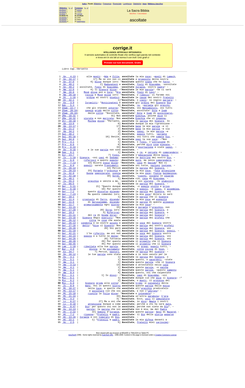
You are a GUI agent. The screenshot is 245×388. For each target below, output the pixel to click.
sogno (148, 84)
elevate (165, 159)
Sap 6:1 (68, 168)
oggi (138, 153)
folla (106, 338)
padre (160, 90)
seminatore (163, 344)
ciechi (142, 197)
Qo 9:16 (69, 165)
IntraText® (72, 386)
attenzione (168, 190)
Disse (98, 84)
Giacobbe (154, 87)
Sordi (115, 197)
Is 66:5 (68, 206)
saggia (89, 118)
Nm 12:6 (68, 93)
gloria (159, 363)
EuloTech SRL (107, 386)
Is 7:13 (69, 181)
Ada (106, 77)
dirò (149, 159)
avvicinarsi (164, 121)
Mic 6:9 (68, 325)
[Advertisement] (122, 35)
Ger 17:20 (69, 237)
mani (88, 328)
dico (143, 347)
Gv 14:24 (69, 357)
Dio (169, 109)
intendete (144, 338)
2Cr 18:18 (69, 131)
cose (156, 159)
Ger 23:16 (69, 247)
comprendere (170, 168)
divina (93, 285)
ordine (90, 103)
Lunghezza (127, 4)
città (114, 118)
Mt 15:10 (69, 338)
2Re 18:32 (69, 128)
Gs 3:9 (68, 109)
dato (168, 350)
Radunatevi (111, 87)
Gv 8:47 (69, 354)
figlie (157, 194)
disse (113, 93)
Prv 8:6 (68, 159)
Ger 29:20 (69, 259)
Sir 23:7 (68, 172)
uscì (148, 344)
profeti (159, 247)
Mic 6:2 (68, 322)
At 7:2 (68, 363)
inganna (161, 128)
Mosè (86, 96)
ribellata (90, 281)
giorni (116, 328)
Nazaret (172, 360)
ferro (103, 225)
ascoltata (62, 14)
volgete (154, 197)
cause (143, 103)
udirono (152, 335)
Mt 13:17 (69, 335)
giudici (114, 103)
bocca (164, 172)
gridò (98, 118)
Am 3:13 (69, 303)
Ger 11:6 (68, 228)
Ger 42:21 (69, 266)
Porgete (98, 190)
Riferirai (113, 241)
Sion (161, 285)
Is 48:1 (68, 200)
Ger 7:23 (69, 219)
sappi (158, 212)
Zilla (115, 77)
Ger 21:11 (69, 244)
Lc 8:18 (69, 350)
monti (143, 322)
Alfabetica (97, 4)
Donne (89, 194)
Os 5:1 (68, 297)
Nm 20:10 (69, 99)
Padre (163, 357)
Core (109, 96)
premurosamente (93, 231)
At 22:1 (68, 369)
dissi (113, 316)
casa (139, 181)
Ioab (164, 118)
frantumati (111, 184)
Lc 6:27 (69, 347)
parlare (167, 106)
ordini (145, 109)
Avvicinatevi (109, 109)
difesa (149, 369)
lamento (172, 310)
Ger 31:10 (69, 263)
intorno (113, 115)
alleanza (168, 228)
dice (160, 125)
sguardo (169, 197)
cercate (152, 168)
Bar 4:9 (68, 285)
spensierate (102, 194)
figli (140, 87)
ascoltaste (62, 12)
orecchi (165, 112)
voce (148, 77)
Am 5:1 (68, 310)
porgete (148, 112)
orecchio (112, 190)
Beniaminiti (149, 115)
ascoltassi (62, 10)
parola (144, 131)
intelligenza (81, 21)
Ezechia (140, 125)
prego (144, 281)
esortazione (145, 162)
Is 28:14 (69, 187)
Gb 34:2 (68, 143)
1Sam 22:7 (69, 115)
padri (115, 363)
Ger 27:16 (69, 256)
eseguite (161, 225)
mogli (96, 77)
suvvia (116, 194)
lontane (166, 184)
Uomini (101, 360)
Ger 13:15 (69, 234)
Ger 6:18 (69, 212)
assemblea (173, 212)
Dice (96, 256)
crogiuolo (88, 225)
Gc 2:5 (68, 372)
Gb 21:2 (68, 140)
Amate (152, 347)
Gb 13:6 (68, 134)
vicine (149, 285)
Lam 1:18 (69, 281)
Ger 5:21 (69, 209)
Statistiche (137, 4)
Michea (92, 131)
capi (101, 175)
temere (79, 10)
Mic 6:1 (68, 319)
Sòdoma (114, 175)
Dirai (109, 237)
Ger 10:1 (68, 222)
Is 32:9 (68, 194)
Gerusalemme (99, 228)
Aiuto (144, 4)
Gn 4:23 (69, 77)
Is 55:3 (68, 203)
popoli (141, 147)
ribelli (144, 99)
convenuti (154, 325)
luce (98, 332)
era (166, 341)
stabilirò (167, 203)
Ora (118, 96)
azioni (114, 253)
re (138, 112)
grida (99, 325)
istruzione (159, 156)
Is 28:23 (69, 190)
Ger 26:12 (69, 250)
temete (160, 150)
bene (138, 137)
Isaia (106, 181)
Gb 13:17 (69, 137)
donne (114, 269)
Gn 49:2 (68, 87)
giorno (115, 231)
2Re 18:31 (69, 125)
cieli (143, 106)
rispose (88, 363)
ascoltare (98, 335)
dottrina (145, 175)
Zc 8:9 (68, 328)
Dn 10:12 (69, 291)
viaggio (79, 14)
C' (162, 341)
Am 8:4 (68, 313)
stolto (155, 209)
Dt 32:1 (68, 106)
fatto (166, 84)
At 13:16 (69, 366)
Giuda (104, 244)
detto (85, 256)
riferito (98, 266)
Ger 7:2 (68, 216)
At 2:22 (69, 360)
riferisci (90, 178)
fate (157, 190)
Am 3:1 (68, 300)
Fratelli (102, 363)
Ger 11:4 (68, 225)
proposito (144, 81)
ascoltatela (63, 17)
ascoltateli (63, 19)
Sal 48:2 (68, 147)
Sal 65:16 (69, 150)
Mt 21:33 (69, 341)
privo (166, 209)
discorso (102, 216)
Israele (140, 90)
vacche (164, 307)
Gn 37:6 (68, 84)
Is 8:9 (68, 184)
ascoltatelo (63, 21)
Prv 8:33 (69, 162)
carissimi (162, 372)
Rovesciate (117, 4)
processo (158, 322)
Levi (152, 96)
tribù (139, 325)
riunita (92, 338)
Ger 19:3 (68, 241)
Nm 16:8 (68, 96)
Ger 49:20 (69, 275)
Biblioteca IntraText (155, 4)
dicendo (114, 216)
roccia (89, 99)
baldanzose (169, 194)
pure (138, 178)
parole (149, 93)
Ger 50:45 (69, 278)
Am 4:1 (68, 307)
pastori (114, 288)
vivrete (88, 128)
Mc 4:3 (68, 344)
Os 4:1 (68, 294)
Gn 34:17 (69, 81)
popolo (114, 178)
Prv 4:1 (68, 156)
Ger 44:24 (69, 269)
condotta (86, 253)
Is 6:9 (68, 178)
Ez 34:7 (68, 288)
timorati (104, 366)
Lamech (171, 77)
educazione (145, 172)
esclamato (113, 285)
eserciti (106, 247)
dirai (113, 244)
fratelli (168, 103)
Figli (115, 172)
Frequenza (107, 4)
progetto (145, 275)
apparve (169, 363)
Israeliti (91, 109)
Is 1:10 (69, 175)
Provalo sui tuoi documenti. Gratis (122, 62)
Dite (154, 118)
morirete (108, 128)
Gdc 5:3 (68, 112)
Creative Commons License (166, 386)
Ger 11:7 (68, 231)
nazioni (155, 184)
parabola (153, 341)
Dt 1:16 (69, 103)
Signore (103, 93)
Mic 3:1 (68, 316)
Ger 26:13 (69, 253)
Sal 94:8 (68, 153)
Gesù (158, 360)
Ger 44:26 (69, 272)
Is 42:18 (69, 197)
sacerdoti (155, 297)
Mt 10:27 (69, 332)
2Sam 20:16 (69, 118)
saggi (140, 143)
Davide (152, 181)
